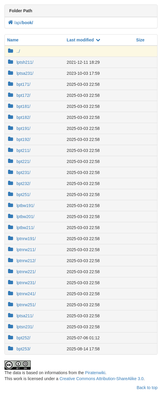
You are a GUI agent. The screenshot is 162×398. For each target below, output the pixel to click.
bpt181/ (18, 106)
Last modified (84, 40)
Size (140, 40)
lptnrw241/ (21, 293)
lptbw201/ (20, 216)
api (18, 22)
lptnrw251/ (21, 304)
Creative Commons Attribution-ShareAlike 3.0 (101, 378)
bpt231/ (18, 172)
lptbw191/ (20, 205)
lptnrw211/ (21, 249)
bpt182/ (18, 117)
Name (12, 40)
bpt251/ (18, 194)
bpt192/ (18, 139)
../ (13, 51)
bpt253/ (18, 348)
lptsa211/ (20, 315)
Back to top (147, 387)
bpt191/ (18, 128)
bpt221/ (18, 161)
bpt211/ (18, 150)
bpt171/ (18, 84)
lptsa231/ (20, 73)
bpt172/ (18, 95)
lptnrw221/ (21, 271)
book (27, 22)
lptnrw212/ (21, 260)
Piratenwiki (95, 372)
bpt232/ (18, 183)
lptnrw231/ (21, 282)
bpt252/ (18, 337)
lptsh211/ (20, 62)
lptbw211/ (20, 227)
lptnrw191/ (21, 238)
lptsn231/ (20, 326)
